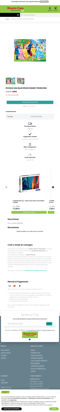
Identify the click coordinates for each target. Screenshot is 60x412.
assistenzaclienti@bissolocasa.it (35, 270)
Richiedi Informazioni (30, 102)
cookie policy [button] (13, 400)
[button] (58, 392)
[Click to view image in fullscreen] (30, 50)
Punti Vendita (5, 350)
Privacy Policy (6, 387)
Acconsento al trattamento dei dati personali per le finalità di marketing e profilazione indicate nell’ (30, 326)
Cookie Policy (6, 389)
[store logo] (15, 9)
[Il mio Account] (50, 9)
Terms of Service (47, 330)
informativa (52, 326)
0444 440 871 (44, 1)
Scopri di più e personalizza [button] (11, 408)
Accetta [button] (54, 408)
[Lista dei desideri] (29, 106)
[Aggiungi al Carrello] (29, 212)
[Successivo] (53, 187)
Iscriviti (48, 324)
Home (7, 19)
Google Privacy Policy (34, 330)
